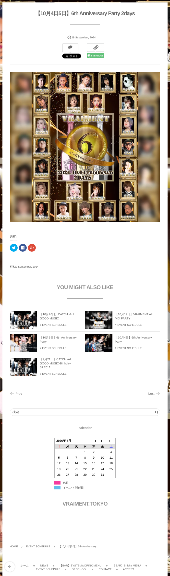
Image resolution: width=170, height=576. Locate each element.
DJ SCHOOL (79, 567)
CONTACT (105, 567)
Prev (16, 393)
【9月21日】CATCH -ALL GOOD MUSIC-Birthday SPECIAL (56, 365)
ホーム (24, 564)
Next (154, 393)
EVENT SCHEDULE (54, 326)
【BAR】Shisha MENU (127, 564)
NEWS (44, 564)
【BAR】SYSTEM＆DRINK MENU (81, 564)
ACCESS (128, 567)
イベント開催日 (73, 487)
